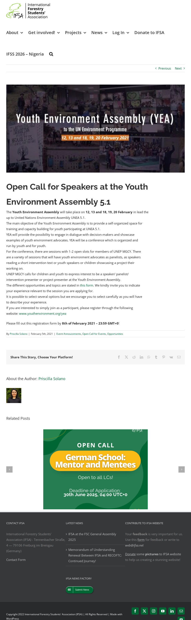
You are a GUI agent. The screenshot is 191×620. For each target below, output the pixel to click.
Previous (164, 68)
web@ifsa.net (134, 545)
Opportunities (115, 334)
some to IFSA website (153, 554)
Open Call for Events (94, 334)
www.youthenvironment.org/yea (42, 313)
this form (86, 285)
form (141, 540)
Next (178, 68)
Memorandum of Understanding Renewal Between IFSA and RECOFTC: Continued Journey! (95, 555)
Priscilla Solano (18, 334)
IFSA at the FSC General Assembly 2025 (92, 537)
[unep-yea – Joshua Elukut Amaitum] (95, 129)
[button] (51, 54)
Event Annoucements (68, 334)
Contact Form (16, 560)
